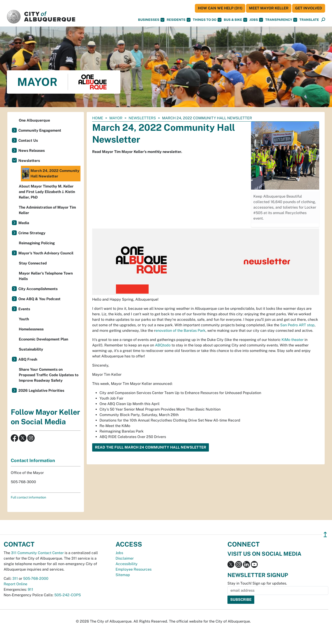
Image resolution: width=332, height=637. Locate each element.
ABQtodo (163, 345)
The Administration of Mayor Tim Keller (47, 210)
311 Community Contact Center (37, 553)
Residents (179, 20)
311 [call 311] (15, 578)
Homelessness (31, 329)
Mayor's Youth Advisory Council (45, 253)
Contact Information (33, 460)
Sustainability (31, 349)
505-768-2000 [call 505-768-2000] (35, 578)
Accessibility (127, 564)
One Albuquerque (34, 120)
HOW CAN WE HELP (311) (220, 8)
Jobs (256, 20)
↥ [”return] (325, 534)
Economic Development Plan (43, 339)
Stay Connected (33, 263)
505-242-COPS (67, 595)
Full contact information (28, 497)
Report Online (15, 584)
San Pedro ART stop (297, 325)
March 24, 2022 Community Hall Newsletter (50, 173)
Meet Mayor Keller (268, 8)
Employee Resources (134, 569)
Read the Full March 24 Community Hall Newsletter (150, 447)
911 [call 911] (30, 589)
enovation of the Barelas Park (180, 330)
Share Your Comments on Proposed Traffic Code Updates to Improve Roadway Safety (48, 375)
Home (97, 118)
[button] (309, 20)
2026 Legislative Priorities (41, 390)
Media (23, 223)
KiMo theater (293, 340)
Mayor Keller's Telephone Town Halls (46, 276)
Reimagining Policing (37, 243)
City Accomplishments (38, 289)
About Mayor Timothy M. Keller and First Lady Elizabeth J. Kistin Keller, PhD (47, 191)
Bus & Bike (235, 20)
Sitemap (123, 575)
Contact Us (28, 140)
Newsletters (142, 118)
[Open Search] (323, 19)
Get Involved (308, 8)
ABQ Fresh (27, 359)
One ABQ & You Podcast (39, 299)
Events (24, 309)
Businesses (151, 20)
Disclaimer (125, 558)
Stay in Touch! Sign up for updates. (257, 583)
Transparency (281, 20)
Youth (24, 319)
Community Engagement (39, 130)
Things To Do (207, 20)
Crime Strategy (31, 233)
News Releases (31, 150)
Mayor (115, 118)
